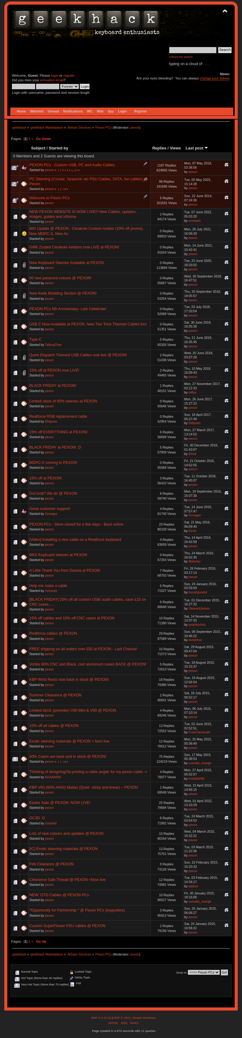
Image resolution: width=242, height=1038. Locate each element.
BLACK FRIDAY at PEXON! (52, 385)
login (54, 75)
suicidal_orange (200, 763)
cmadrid (51, 823)
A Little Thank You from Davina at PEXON (64, 570)
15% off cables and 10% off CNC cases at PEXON (72, 618)
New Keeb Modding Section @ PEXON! (63, 293)
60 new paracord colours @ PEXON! (60, 278)
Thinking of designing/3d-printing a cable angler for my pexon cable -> (88, 772)
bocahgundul (198, 592)
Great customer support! (49, 509)
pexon (134, 127)
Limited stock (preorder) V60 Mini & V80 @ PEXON (72, 710)
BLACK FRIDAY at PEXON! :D (55, 447)
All (64, 189)
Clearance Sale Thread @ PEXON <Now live (67, 880)
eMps (192, 392)
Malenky (194, 561)
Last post (196, 148)
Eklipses (51, 421)
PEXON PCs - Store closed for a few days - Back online (76, 524)
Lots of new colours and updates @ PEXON (66, 833)
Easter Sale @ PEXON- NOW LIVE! (59, 803)
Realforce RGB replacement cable (58, 416)
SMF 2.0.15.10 (101, 1017)
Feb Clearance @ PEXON (51, 864)
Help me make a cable (48, 586)
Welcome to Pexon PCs (49, 198)
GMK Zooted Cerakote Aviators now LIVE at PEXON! (74, 247)
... (72, 170)
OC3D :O (37, 818)
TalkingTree (53, 345)
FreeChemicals (199, 732)
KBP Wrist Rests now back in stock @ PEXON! (69, 679)
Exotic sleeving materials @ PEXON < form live (69, 741)
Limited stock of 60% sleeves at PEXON (63, 401)
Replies (159, 148)
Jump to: (181, 972)
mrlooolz (51, 590)
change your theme (214, 78)
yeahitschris (197, 624)
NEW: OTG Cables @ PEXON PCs (59, 895)
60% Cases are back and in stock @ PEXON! (67, 756)
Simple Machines (144, 1017)
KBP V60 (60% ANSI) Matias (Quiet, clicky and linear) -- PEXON (83, 787)
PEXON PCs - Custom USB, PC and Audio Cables (72, 165)
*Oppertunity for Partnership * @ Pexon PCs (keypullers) (77, 910)
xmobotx (195, 220)
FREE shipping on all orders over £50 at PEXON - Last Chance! (83, 649)
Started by (58, 148)
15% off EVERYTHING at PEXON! (58, 432)
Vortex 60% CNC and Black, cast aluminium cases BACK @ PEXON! (87, 664)
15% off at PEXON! (45, 478)
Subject (38, 148)
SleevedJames (199, 608)
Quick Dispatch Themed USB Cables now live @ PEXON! (78, 355)
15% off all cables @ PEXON (54, 726)
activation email (52, 80)
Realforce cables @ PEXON (53, 633)
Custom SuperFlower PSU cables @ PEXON (67, 926)
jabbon (193, 886)
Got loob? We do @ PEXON (53, 493)
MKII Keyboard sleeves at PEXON (58, 555)
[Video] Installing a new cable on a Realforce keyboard (75, 539)
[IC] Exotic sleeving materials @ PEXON (63, 849)
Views (175, 148)
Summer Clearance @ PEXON (55, 695)
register (69, 75)
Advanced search (181, 56)
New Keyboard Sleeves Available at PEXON (66, 263)
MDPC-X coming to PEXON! (53, 462)
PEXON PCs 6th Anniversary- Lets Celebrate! (67, 309)
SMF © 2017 (121, 1017)
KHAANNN (53, 777)
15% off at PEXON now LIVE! (54, 370)
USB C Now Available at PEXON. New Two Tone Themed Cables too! (88, 324)
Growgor (51, 513)
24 (75, 170)
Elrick (192, 454)
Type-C (35, 339)
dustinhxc (195, 640)
